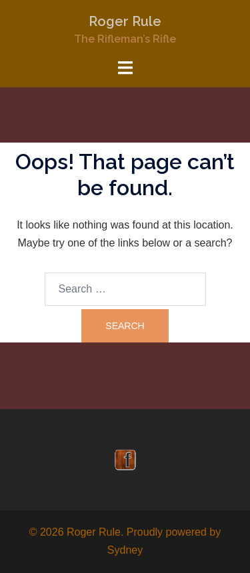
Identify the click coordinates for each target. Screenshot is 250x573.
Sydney (125, 550)
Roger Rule (125, 21)
